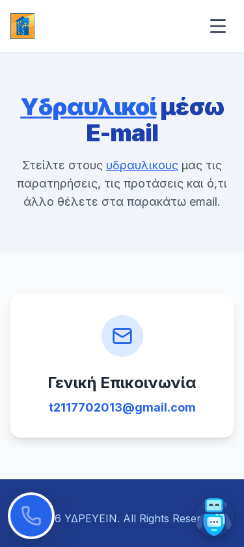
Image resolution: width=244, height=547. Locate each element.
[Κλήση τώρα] (31, 516)
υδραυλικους (142, 165)
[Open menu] (218, 26)
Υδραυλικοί (88, 106)
